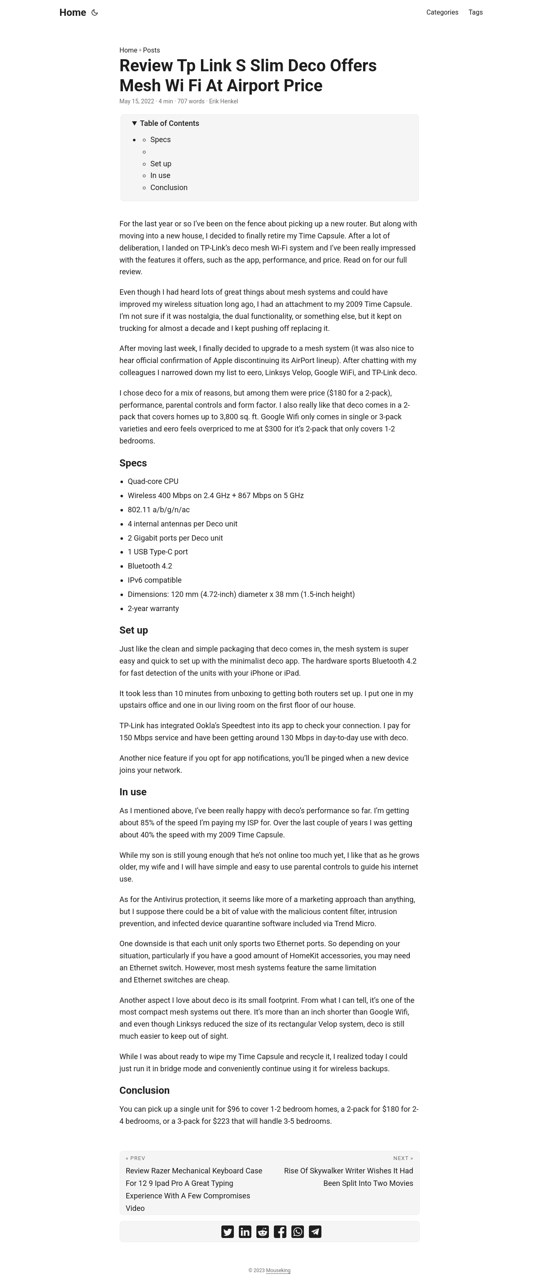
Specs (160, 139)
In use (160, 175)
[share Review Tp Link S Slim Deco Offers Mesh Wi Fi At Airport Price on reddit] (262, 1233)
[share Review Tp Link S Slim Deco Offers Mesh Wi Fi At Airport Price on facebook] (280, 1233)
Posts (151, 50)
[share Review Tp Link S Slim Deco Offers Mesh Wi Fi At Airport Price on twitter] (227, 1233)
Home (73, 12)
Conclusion (169, 187)
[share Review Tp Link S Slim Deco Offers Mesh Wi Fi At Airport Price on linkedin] (245, 1233)
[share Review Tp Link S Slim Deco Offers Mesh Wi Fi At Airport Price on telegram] (315, 1233)
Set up (161, 163)
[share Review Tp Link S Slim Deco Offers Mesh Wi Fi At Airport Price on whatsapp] (297, 1233)
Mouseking (278, 1270)
